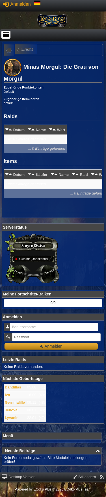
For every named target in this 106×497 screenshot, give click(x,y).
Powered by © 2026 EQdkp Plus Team (53, 489)
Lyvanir (11, 418)
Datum (19, 130)
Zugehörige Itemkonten (21, 99)
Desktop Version (18, 477)
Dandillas (13, 387)
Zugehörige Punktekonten (24, 87)
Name (41, 130)
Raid (84, 175)
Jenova (11, 410)
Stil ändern (84, 477)
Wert (61, 130)
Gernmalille (15, 402)
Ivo (7, 395)
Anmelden (17, 4)
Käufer (41, 175)
